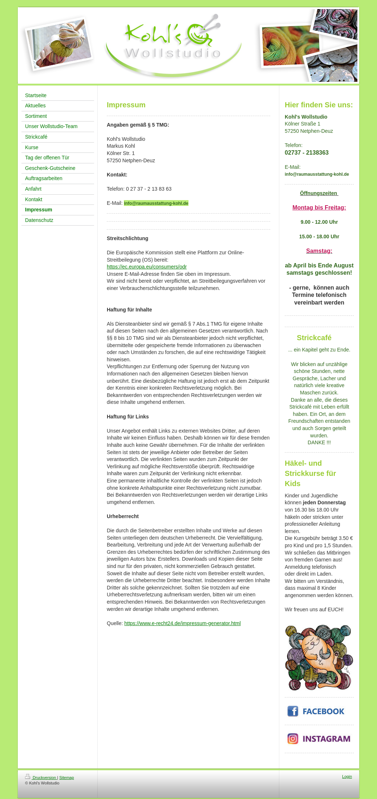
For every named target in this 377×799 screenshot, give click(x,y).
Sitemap (66, 777)
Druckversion (41, 777)
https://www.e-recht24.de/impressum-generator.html (182, 623)
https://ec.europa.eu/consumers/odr (147, 267)
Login (347, 776)
